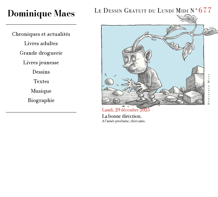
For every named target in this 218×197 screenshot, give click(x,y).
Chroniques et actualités (41, 34)
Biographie (41, 100)
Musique (41, 91)
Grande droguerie (41, 53)
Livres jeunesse (41, 62)
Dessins (41, 72)
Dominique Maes (41, 13)
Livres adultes (41, 43)
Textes (41, 81)
